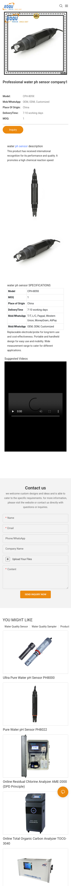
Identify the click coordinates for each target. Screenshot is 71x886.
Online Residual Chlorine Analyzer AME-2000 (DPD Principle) (35, 784)
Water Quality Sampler (44, 626)
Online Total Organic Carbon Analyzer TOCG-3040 (34, 841)
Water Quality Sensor (16, 626)
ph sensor (21, 146)
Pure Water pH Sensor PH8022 (25, 729)
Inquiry (13, 129)
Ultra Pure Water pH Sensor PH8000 (29, 678)
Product (64, 626)
